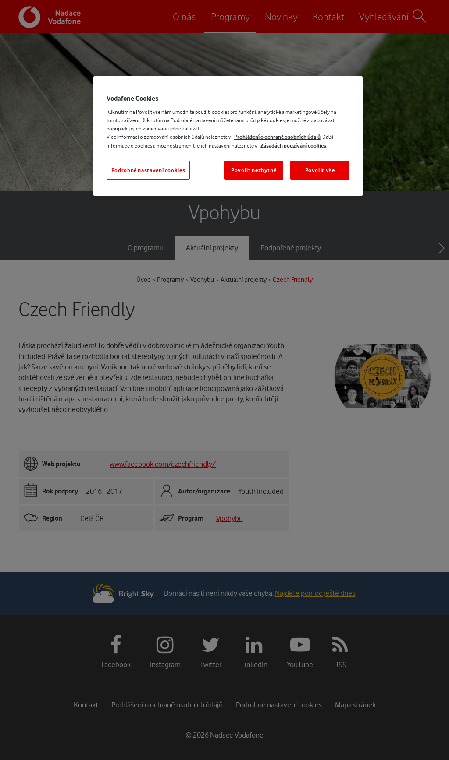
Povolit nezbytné (253, 170)
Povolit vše (320, 170)
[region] (228, 136)
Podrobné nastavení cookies (148, 170)
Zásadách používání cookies (293, 145)
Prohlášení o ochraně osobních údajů (277, 137)
